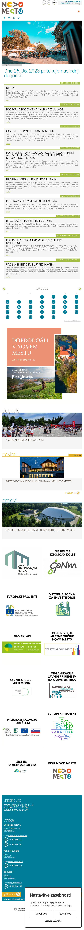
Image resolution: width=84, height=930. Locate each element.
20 (19, 312)
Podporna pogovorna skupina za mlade (34, 109)
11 (76, 302)
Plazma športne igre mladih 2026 (24, 440)
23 (53, 312)
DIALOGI (11, 88)
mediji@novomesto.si (15, 883)
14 (30, 307)
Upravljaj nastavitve (53, 921)
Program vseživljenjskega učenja (31, 179)
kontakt (49, 2)
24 (65, 312)
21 (30, 312)
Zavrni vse (65, 913)
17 (65, 307)
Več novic (70, 492)
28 (30, 317)
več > (8, 100)
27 (19, 317)
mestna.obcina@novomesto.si (17, 836)
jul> (80, 289)
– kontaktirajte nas (70, 3)
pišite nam (12, 894)
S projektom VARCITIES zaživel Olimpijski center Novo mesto (40, 530)
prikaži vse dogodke (72, 320)
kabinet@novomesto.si (15, 862)
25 (76, 312)
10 (65, 302)
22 (42, 312)
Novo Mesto (18, 8)
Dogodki (7, 65)
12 (7, 307)
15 (42, 307)
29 (42, 317)
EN (54, 2)
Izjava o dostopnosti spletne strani (18, 899)
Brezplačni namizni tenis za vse (29, 220)
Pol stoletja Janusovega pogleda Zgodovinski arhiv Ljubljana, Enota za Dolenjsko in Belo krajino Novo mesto (40, 155)
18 (76, 307)
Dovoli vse (41, 913)
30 (53, 317)
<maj (4, 289)
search (44, 2)
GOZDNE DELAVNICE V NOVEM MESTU (30, 131)
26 (7, 317)
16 (53, 307)
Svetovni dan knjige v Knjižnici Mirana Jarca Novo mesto (38, 481)
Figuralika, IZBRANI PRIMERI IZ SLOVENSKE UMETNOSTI (34, 242)
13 (19, 307)
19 (7, 312)
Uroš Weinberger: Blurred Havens (30, 264)
